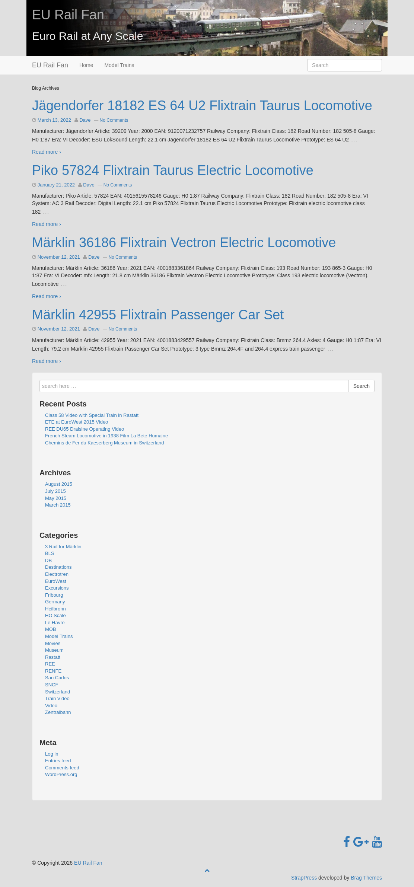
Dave (84, 120)
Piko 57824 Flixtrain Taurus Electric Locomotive (172, 170)
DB (48, 560)
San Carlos (57, 677)
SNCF (51, 684)
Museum (54, 650)
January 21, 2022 (56, 185)
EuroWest (55, 581)
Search (361, 386)
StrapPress (304, 878)
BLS (49, 553)
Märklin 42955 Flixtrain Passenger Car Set (158, 314)
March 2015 (58, 505)
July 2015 (55, 491)
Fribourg (54, 595)
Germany (55, 601)
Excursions (57, 588)
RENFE (53, 671)
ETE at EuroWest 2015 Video (76, 422)
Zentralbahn (58, 712)
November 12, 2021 (59, 257)
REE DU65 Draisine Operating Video (84, 429)
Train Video (57, 698)
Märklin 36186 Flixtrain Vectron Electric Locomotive (184, 242)
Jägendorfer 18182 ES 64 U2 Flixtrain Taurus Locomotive (202, 105)
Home (86, 65)
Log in (51, 754)
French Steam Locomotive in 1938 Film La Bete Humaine (106, 435)
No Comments (114, 120)
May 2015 (55, 498)
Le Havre (55, 622)
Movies (52, 643)
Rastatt (52, 657)
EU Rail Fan (68, 14)
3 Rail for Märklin (63, 546)
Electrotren (57, 574)
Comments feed (62, 767)
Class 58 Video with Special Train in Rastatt (91, 415)
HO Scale (55, 615)
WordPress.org (61, 774)
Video (51, 705)
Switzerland (57, 692)
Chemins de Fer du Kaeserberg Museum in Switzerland (104, 443)
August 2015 (58, 484)
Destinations (58, 567)
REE (50, 664)
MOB (50, 629)
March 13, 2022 (54, 120)
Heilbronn (55, 609)
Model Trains (119, 65)
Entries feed (58, 760)
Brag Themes (366, 878)
